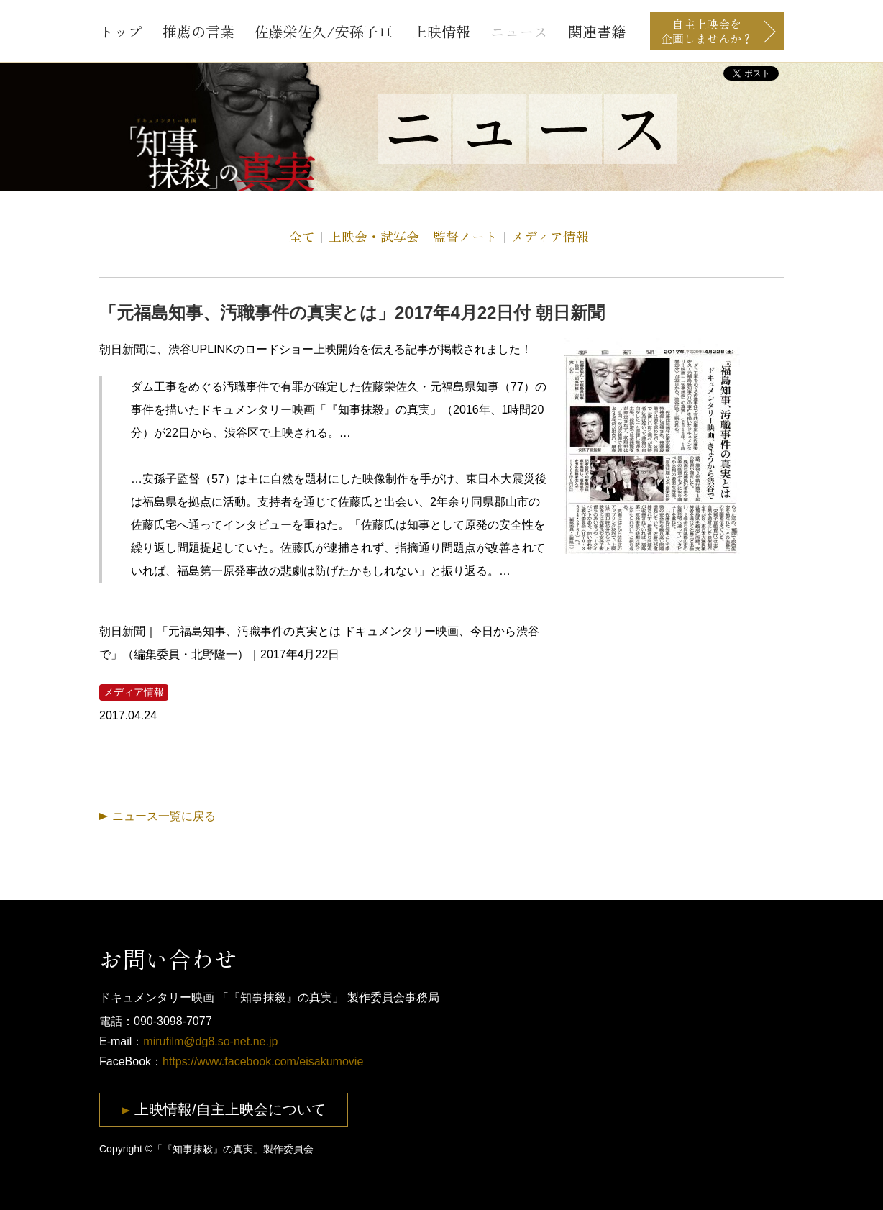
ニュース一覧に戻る (164, 816)
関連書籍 (597, 31)
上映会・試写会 (374, 236)
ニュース (519, 31)
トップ (120, 31)
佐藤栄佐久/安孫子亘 (324, 31)
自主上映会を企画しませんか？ (707, 31)
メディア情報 (550, 236)
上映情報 (441, 31)
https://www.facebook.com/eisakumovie (263, 1061)
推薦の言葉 (198, 31)
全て (302, 236)
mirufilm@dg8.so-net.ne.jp (210, 1041)
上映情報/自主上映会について (230, 1109)
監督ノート (465, 236)
